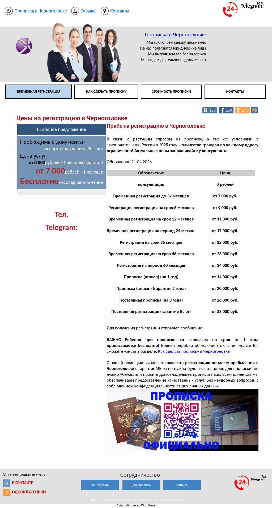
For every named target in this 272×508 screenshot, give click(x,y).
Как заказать (100, 485)
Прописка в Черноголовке (175, 34)
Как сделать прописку (106, 91)
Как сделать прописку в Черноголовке (194, 351)
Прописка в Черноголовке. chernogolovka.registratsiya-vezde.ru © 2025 (136, 500)
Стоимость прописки (171, 91)
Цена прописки (141, 485)
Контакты (235, 91)
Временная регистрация (38, 91)
